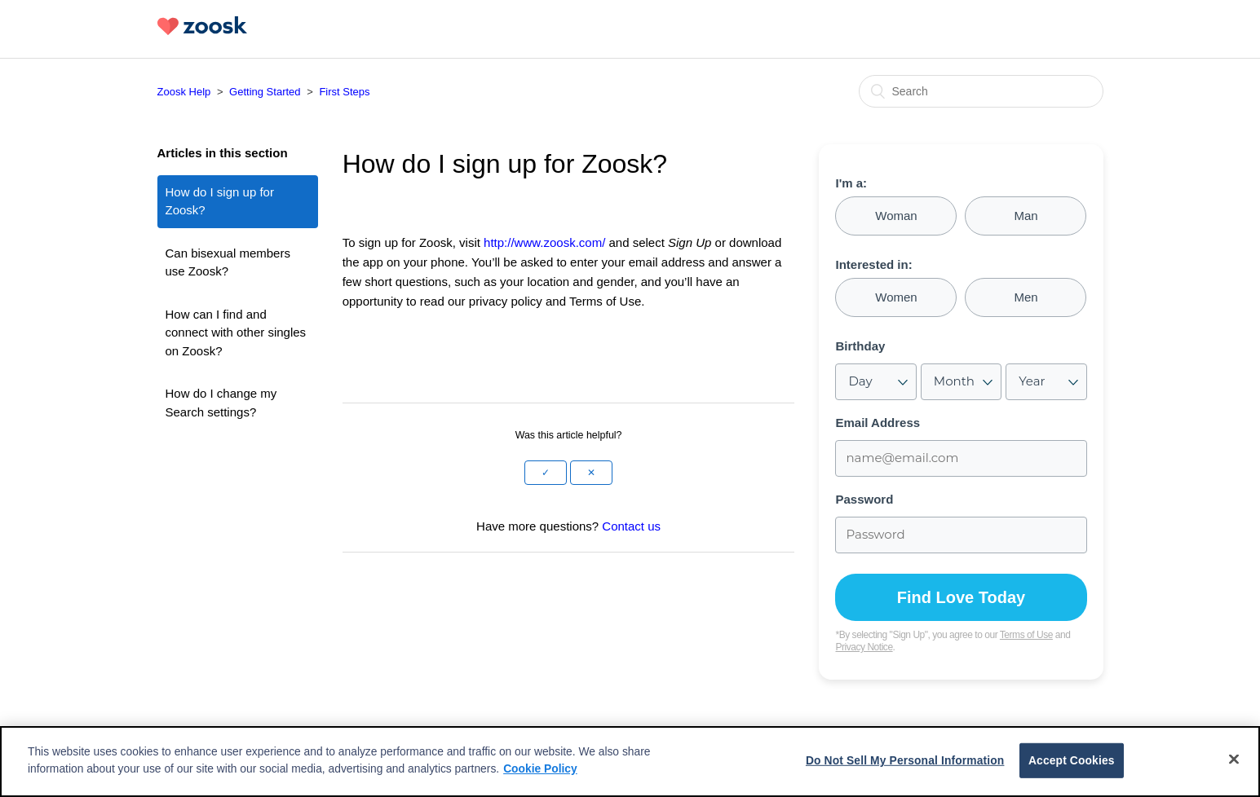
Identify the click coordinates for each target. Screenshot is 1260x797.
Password (864, 499)
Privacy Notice (863, 647)
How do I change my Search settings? (221, 402)
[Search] (981, 91)
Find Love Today (961, 597)
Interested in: (873, 264)
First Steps (344, 92)
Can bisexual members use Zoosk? (228, 262)
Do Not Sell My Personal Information (905, 760)
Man (1025, 215)
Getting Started (264, 92)
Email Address (877, 422)
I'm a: (851, 183)
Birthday (860, 346)
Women (896, 297)
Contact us (631, 526)
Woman (896, 215)
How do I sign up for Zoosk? (220, 201)
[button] (545, 472)
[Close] (1234, 759)
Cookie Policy (540, 768)
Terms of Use (1026, 635)
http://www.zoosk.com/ (544, 242)
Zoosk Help (184, 92)
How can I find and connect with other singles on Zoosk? (236, 332)
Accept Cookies (1071, 760)
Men (1025, 297)
